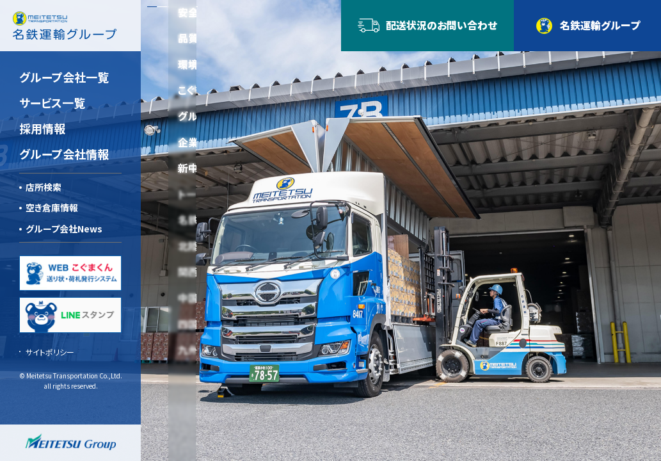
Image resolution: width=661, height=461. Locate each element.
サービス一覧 (52, 102)
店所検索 (43, 187)
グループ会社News (64, 228)
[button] (152, 6)
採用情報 (42, 128)
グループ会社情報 (64, 153)
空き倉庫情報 (52, 207)
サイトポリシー (50, 351)
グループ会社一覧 (64, 77)
